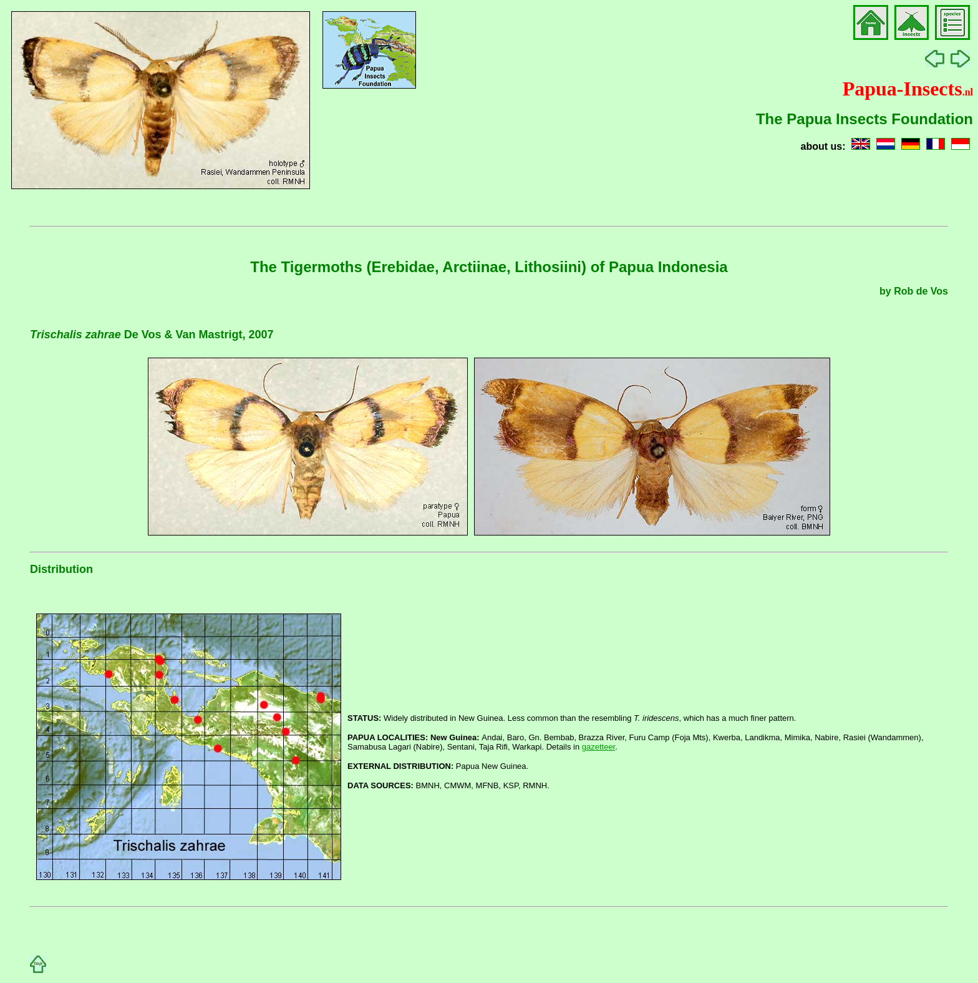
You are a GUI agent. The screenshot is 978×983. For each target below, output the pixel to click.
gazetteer (599, 746)
